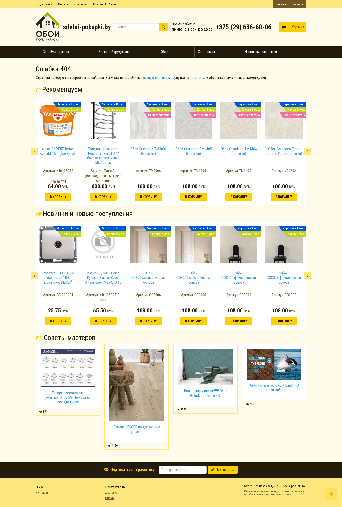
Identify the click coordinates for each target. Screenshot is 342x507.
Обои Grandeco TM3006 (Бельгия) (148, 151)
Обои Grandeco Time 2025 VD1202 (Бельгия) (284, 151)
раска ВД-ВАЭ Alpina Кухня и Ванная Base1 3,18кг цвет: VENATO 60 (103, 277)
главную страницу (155, 77)
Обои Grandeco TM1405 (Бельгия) (194, 151)
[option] (58, 151)
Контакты (80, 4)
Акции (113, 4)
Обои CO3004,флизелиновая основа (239, 277)
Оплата (63, 4)
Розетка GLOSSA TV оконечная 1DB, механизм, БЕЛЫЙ (58, 277)
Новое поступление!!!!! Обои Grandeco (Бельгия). (205, 393)
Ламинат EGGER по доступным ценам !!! (136, 429)
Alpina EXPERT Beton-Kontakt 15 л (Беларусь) (58, 151)
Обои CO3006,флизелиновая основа (148, 277)
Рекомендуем (59, 89)
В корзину (58, 197)
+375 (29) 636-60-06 (243, 27)
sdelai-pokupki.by (87, 27)
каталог (196, 77)
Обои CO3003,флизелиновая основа (284, 277)
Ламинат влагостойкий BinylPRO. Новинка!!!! (274, 387)
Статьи (98, 4)
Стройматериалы (56, 51)
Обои (164, 51)
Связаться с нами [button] (290, 4)
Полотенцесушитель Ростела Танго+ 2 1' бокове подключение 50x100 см (103, 156)
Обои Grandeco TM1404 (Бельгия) (239, 151)
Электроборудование (114, 51)
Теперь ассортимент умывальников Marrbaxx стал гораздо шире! (67, 397)
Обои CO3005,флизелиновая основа (193, 277)
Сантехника (206, 51)
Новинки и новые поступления (84, 213)
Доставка (45, 4)
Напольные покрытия (260, 51)
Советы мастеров (65, 337)
